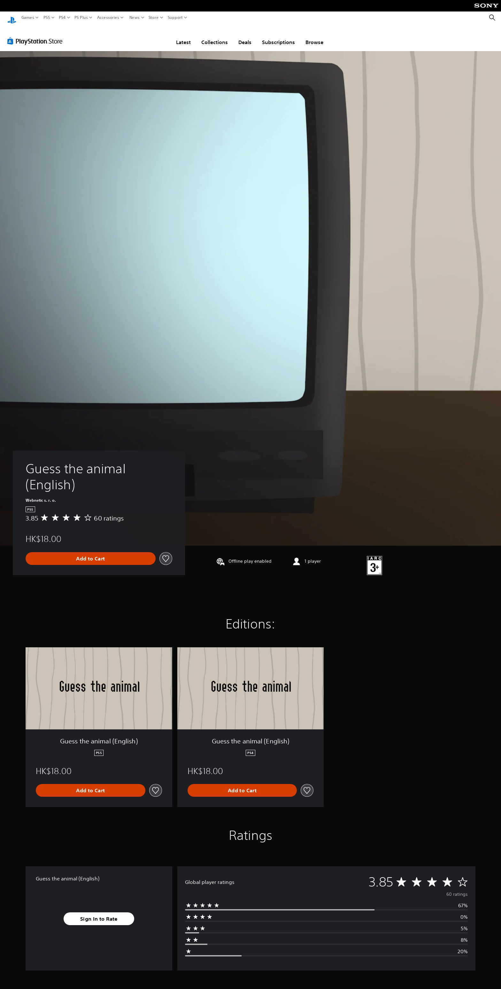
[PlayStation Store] (36, 35)
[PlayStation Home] (11, 17)
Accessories (108, 17)
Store (154, 17)
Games (27, 17)
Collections (214, 36)
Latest (183, 36)
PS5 (46, 17)
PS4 (62, 17)
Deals (244, 36)
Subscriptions (278, 36)
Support (175, 17)
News (134, 17)
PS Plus (81, 17)
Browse (314, 36)
